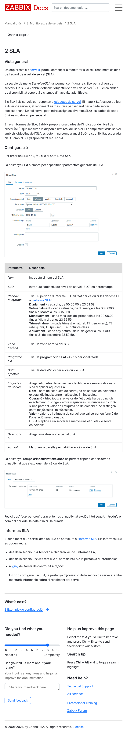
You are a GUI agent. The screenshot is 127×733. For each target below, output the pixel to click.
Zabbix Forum (77, 710)
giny (15, 566)
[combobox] (81, 7)
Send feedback (18, 700)
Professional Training (82, 703)
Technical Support (80, 686)
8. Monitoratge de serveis (44, 23)
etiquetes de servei (67, 101)
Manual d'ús (13, 23)
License (78, 727)
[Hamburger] (118, 8)
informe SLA (42, 300)
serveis (35, 70)
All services (75, 694)
